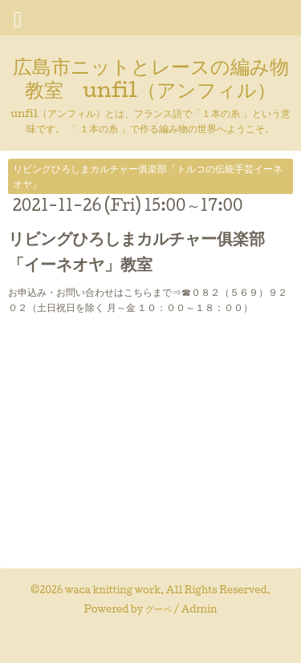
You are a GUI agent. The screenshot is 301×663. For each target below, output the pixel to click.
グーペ (158, 609)
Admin (199, 609)
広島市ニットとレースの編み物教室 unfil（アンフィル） (151, 77)
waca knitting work (113, 590)
